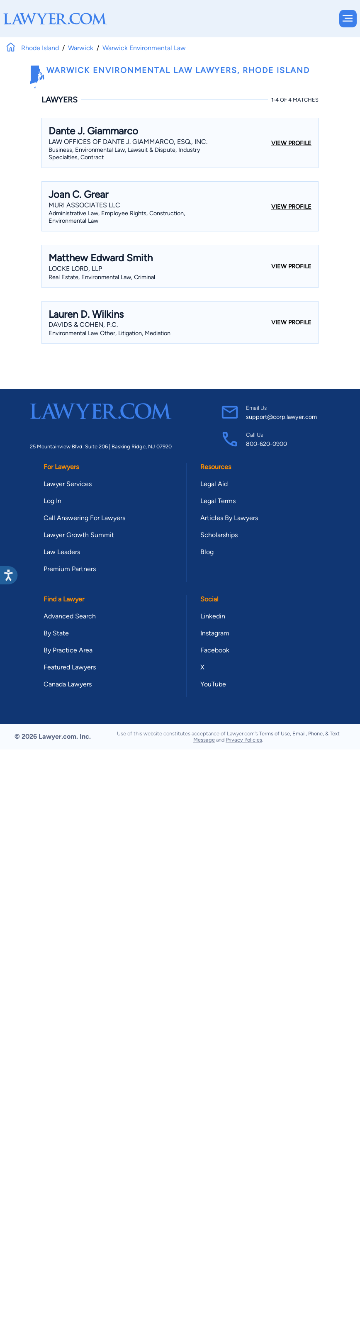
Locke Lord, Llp (75, 268)
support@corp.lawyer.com (281, 417)
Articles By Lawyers (229, 518)
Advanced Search (70, 616)
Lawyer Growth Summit (79, 535)
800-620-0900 (266, 444)
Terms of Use (274, 733)
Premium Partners (70, 569)
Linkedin (212, 616)
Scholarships (219, 535)
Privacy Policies (244, 740)
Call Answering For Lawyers (84, 518)
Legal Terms (218, 501)
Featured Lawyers (70, 667)
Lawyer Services (68, 484)
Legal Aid (214, 484)
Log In (52, 501)
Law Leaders (62, 552)
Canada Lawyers (68, 684)
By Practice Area (68, 650)
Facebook (214, 650)
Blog (207, 552)
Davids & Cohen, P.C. (83, 324)
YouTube (213, 684)
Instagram (214, 633)
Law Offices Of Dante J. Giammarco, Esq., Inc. (128, 142)
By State (56, 633)
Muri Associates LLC (84, 205)
